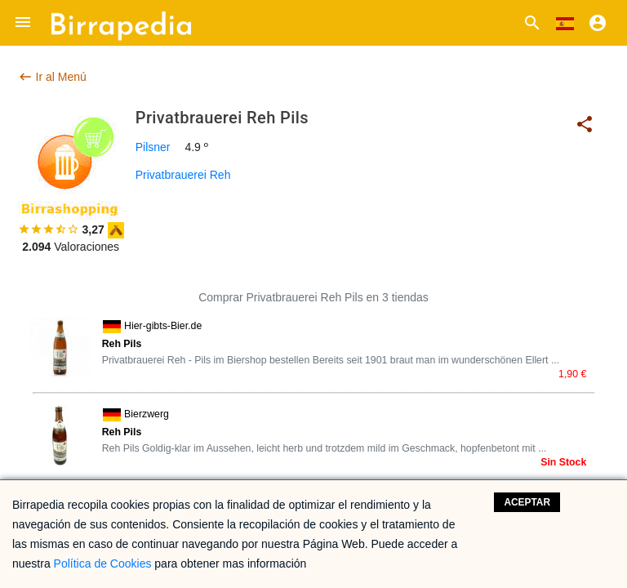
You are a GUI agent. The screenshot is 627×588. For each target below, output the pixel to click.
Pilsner (153, 147)
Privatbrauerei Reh (183, 174)
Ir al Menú (52, 76)
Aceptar (527, 502)
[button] (22, 22)
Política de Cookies (103, 563)
